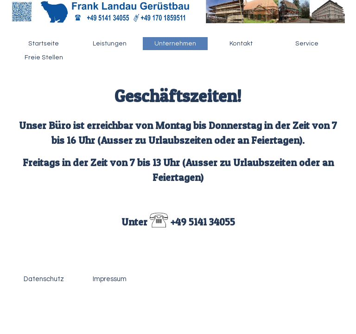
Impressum (110, 279)
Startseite (43, 43)
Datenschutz (44, 279)
